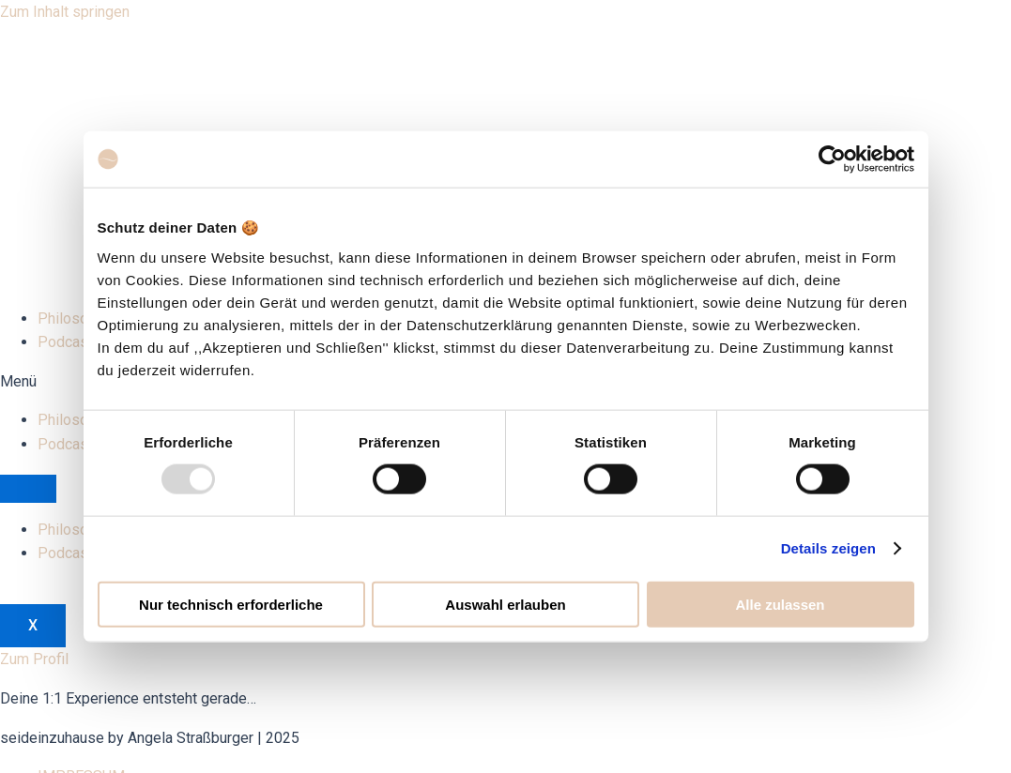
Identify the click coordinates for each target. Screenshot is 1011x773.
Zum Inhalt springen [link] (65, 12)
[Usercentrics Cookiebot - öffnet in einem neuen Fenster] (832, 159)
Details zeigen (828, 548)
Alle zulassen (779, 604)
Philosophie (77, 318)
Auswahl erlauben (505, 604)
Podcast (65, 342)
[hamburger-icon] (28, 489)
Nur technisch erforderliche (231, 604)
